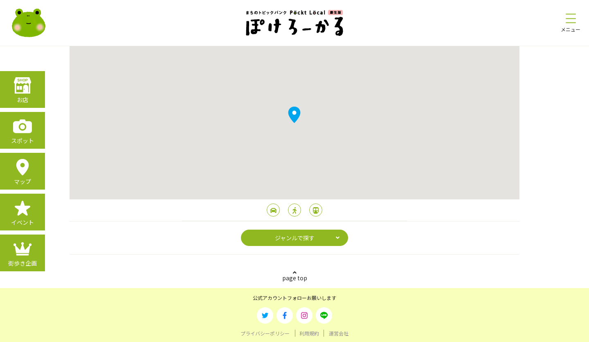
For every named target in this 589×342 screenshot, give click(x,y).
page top (294, 278)
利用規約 (309, 333)
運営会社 (338, 333)
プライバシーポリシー (265, 333)
